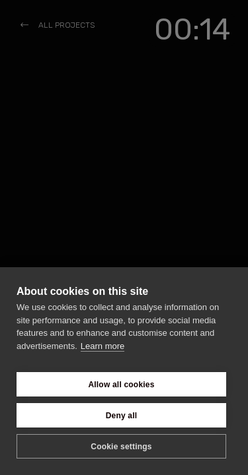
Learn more (102, 346)
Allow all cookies (121, 384)
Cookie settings (121, 446)
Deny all (122, 415)
